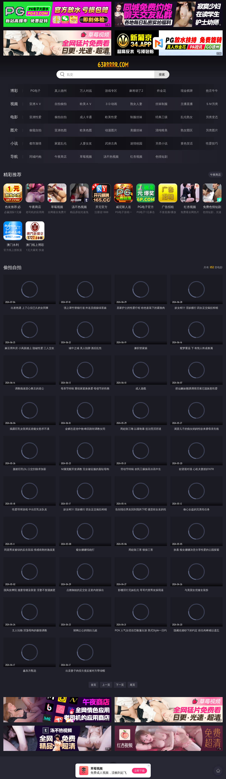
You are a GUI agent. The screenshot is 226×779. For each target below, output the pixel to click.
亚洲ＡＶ (35, 104)
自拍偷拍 (61, 104)
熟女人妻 (136, 104)
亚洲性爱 (35, 117)
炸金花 (161, 91)
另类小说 (161, 143)
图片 (14, 130)
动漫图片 (111, 130)
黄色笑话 (187, 143)
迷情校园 (136, 143)
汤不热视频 (111, 156)
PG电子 (35, 91)
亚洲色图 (61, 130)
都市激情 (35, 143)
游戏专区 (111, 91)
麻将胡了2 (136, 91)
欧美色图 (86, 130)
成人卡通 (86, 117)
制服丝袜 (136, 117)
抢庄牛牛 (212, 91)
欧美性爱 (111, 117)
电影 (14, 116)
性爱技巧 (212, 143)
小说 (14, 143)
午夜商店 (61, 156)
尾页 (132, 684)
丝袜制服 (161, 104)
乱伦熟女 (187, 117)
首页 (93, 684)
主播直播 (187, 104)
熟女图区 (187, 130)
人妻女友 (86, 143)
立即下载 (139, 770)
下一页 (120, 684)
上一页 (106, 684)
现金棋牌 (187, 91)
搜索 (162, 74)
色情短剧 (161, 156)
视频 (14, 103)
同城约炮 (35, 156)
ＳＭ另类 (212, 104)
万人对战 (86, 91)
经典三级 (161, 117)
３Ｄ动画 (111, 104)
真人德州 (61, 91)
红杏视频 (136, 156)
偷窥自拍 (35, 130)
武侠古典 (111, 143)
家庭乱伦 (61, 143)
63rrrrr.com (113, 65)
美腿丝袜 (136, 130)
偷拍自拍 (61, 117)
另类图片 (212, 130)
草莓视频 (86, 156)
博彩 (14, 90)
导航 (14, 156)
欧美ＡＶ (86, 104)
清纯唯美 (161, 130)
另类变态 (212, 117)
